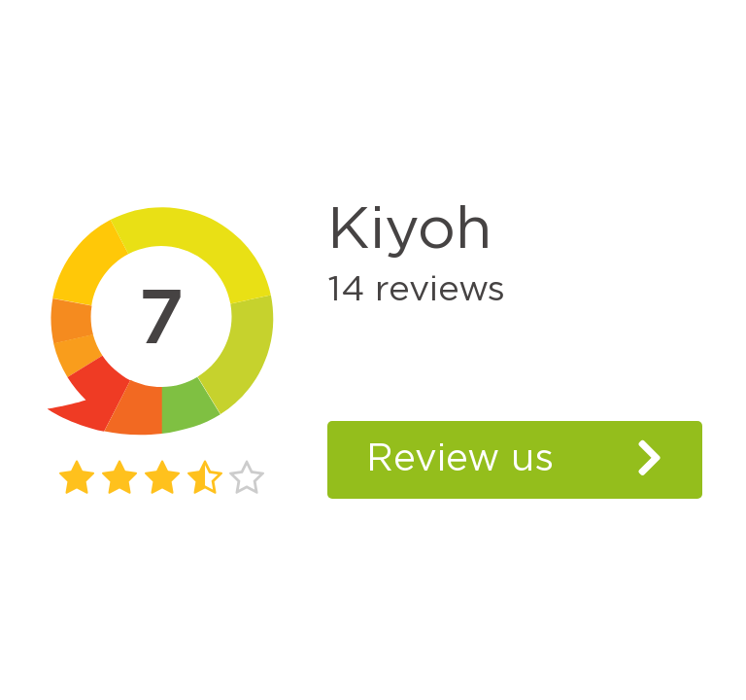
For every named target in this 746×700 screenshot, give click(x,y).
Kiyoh (409, 230)
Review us (460, 459)
